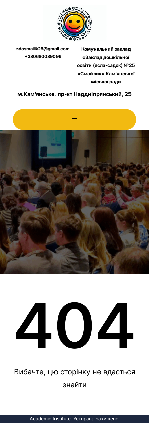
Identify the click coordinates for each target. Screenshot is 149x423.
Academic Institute (50, 418)
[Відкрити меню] (75, 120)
